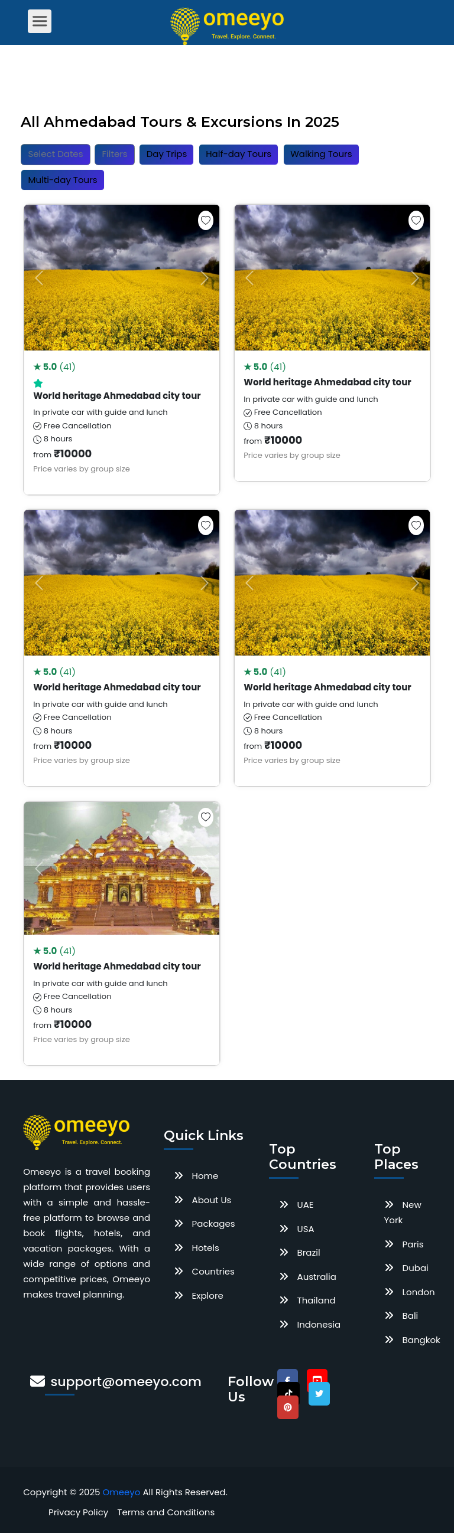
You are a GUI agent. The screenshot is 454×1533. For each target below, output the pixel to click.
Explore (207, 1295)
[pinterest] (288, 1407)
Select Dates (55, 154)
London (419, 1292)
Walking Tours (321, 154)
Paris (413, 1244)
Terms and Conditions (166, 1512)
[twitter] (319, 1394)
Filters (115, 154)
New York (402, 1212)
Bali (411, 1315)
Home (205, 1176)
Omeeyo (122, 1492)
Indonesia (319, 1324)
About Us (212, 1200)
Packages (213, 1223)
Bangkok (421, 1340)
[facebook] (287, 1381)
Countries (213, 1271)
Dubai (416, 1268)
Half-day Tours (238, 154)
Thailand (316, 1300)
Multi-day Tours (63, 179)
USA (305, 1229)
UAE (305, 1204)
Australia (316, 1276)
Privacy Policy (78, 1512)
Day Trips (167, 154)
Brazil (308, 1252)
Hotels (205, 1248)
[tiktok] (288, 1394)
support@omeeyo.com (126, 1382)
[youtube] (317, 1381)
